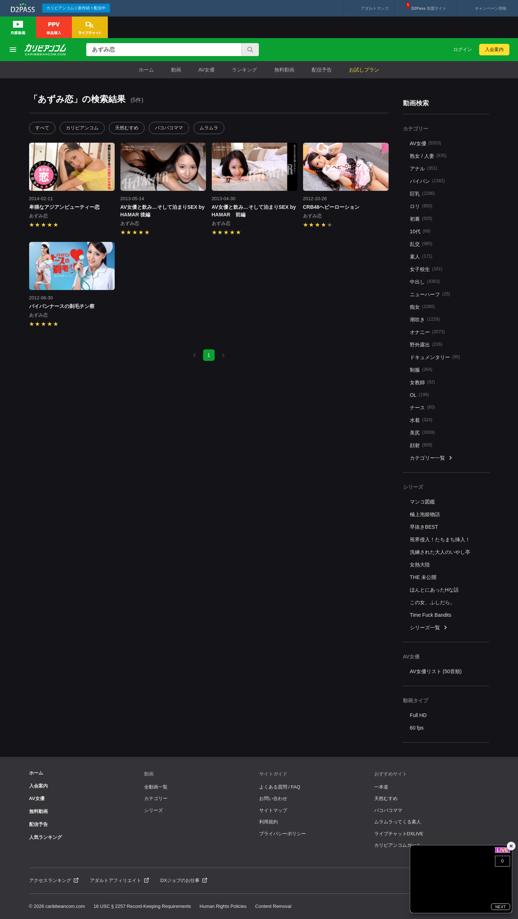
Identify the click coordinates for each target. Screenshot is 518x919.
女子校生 (426, 269)
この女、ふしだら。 (432, 602)
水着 (421, 420)
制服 (421, 369)
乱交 (421, 244)
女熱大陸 (420, 565)
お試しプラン (364, 70)
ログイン (462, 49)
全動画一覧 (156, 787)
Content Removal (273, 906)
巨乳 (422, 193)
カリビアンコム (82, 127)
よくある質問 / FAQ (280, 787)
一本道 (381, 787)
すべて (42, 127)
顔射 (421, 445)
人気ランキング (45, 837)
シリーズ (153, 810)
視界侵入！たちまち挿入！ (440, 539)
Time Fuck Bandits (430, 615)
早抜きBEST (424, 527)
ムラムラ (209, 127)
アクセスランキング (54, 880)
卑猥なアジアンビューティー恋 (64, 207)
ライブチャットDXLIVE (398, 833)
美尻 (422, 432)
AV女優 (206, 70)
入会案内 (494, 49)
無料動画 (284, 70)
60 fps (416, 728)
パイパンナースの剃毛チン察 (62, 306)
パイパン (427, 181)
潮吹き (425, 319)
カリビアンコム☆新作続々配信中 (76, 8)
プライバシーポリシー (282, 833)
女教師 (422, 382)
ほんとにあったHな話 (434, 590)
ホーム (146, 70)
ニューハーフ (430, 294)
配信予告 (322, 70)
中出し (425, 281)
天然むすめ (126, 127)
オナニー (427, 332)
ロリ (421, 206)
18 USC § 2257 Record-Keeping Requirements (142, 906)
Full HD (418, 715)
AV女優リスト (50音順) (436, 671)
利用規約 (268, 821)
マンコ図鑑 (422, 502)
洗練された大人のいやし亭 (440, 552)
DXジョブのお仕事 (183, 880)
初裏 (421, 218)
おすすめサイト (390, 774)
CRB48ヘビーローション (331, 207)
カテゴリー (156, 798)
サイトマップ (273, 810)
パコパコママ (169, 127)
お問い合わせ (273, 798)
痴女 (422, 307)
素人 (421, 256)
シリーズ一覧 (429, 627)
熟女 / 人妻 (428, 156)
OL (419, 395)
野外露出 (426, 344)
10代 (420, 231)
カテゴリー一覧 (431, 458)
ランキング (244, 70)
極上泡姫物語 (425, 514)
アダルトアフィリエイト (119, 880)
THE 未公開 (423, 577)
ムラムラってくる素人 (397, 821)
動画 (176, 70)
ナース (422, 407)
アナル (423, 168)
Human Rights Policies (223, 906)
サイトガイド (273, 774)
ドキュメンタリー (435, 357)
